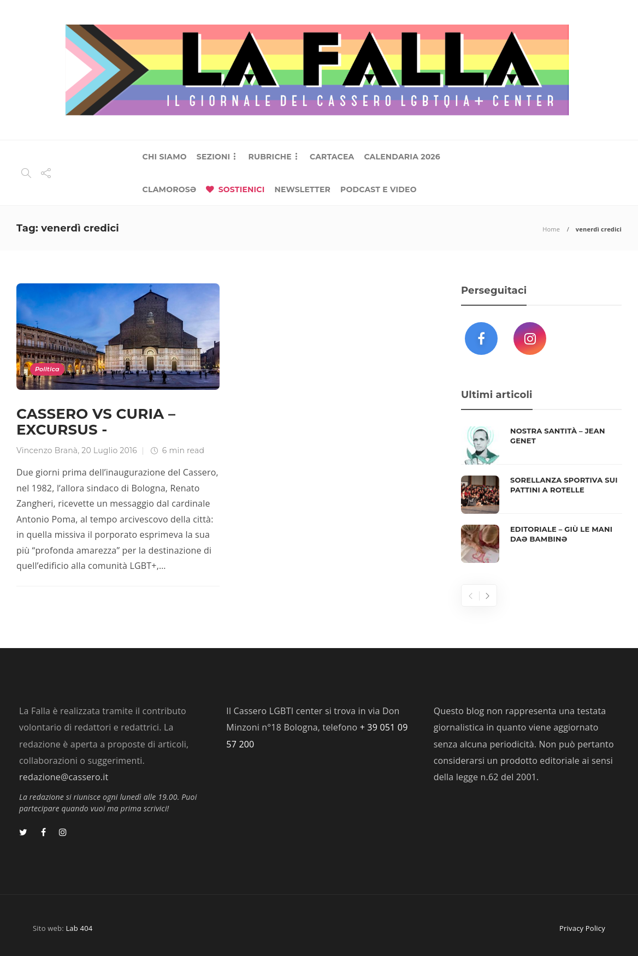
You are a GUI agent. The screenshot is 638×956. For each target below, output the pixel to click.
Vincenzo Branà (47, 450)
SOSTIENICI (241, 189)
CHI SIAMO (165, 157)
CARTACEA (332, 157)
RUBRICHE (269, 157)
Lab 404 (79, 928)
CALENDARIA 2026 (402, 157)
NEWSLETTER (302, 189)
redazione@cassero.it (63, 777)
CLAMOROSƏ (170, 189)
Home (551, 229)
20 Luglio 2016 (109, 450)
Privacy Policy (582, 928)
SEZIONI (213, 157)
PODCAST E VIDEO (378, 189)
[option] (541, 494)
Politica (47, 369)
